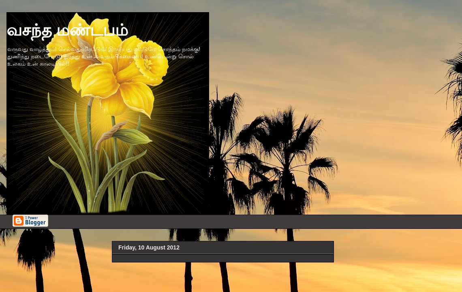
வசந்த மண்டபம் (67, 30)
